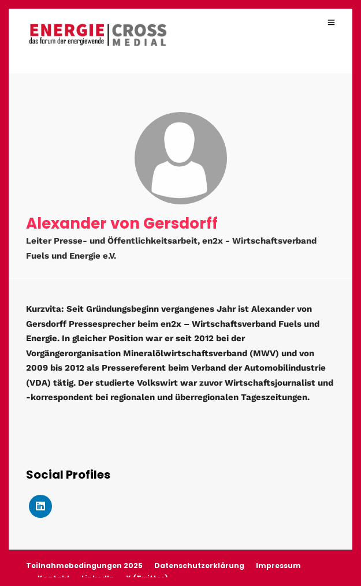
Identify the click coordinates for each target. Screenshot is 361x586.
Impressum (278, 565)
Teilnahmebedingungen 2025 (84, 565)
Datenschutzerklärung (199, 565)
